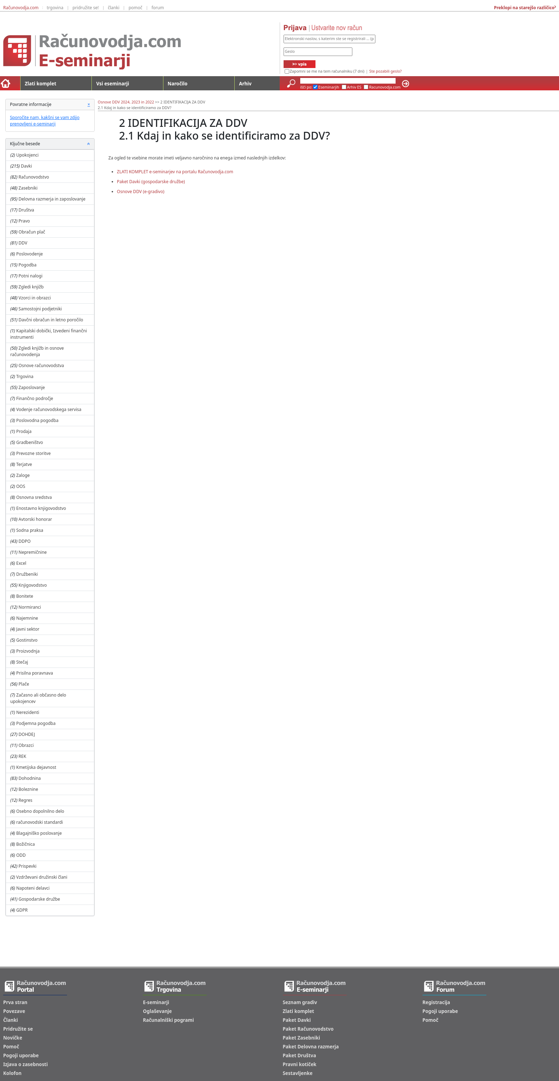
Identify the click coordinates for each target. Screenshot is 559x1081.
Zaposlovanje (31, 387)
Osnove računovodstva (41, 365)
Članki (10, 1020)
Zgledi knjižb (31, 287)
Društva (26, 210)
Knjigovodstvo (32, 585)
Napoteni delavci (33, 888)
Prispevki (27, 866)
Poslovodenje (29, 254)
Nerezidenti (27, 712)
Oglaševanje (157, 1011)
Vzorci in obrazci (34, 298)
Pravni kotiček (300, 1064)
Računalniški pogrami (168, 1020)
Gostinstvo (27, 640)
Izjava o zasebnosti (25, 1064)
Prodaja (24, 431)
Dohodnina (29, 778)
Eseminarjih (328, 87)
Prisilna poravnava (34, 673)
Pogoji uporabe (21, 1055)
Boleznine (28, 789)
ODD (21, 855)
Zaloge (23, 475)
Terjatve (24, 464)
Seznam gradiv (300, 1002)
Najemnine (27, 618)
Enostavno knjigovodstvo (41, 508)
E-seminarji (156, 1002)
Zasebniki (28, 188)
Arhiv (245, 83)
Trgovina (25, 376)
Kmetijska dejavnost (36, 767)
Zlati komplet (40, 83)
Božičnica (25, 844)
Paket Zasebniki (301, 1038)
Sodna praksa (29, 530)
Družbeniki (27, 574)
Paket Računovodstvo (308, 1029)
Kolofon (12, 1073)
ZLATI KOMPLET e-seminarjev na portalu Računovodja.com (175, 172)
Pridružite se (18, 1029)
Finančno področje (34, 398)
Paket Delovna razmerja (311, 1046)
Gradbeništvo (29, 442)
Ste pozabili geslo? (385, 71)
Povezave (14, 1011)
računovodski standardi (39, 822)
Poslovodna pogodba (37, 420)
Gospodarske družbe (39, 899)
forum (157, 8)
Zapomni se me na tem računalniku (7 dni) (327, 71)
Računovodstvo (33, 177)
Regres (25, 800)
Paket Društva (299, 1055)
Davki (26, 166)
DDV (22, 243)
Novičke (12, 1038)
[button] (88, 144)
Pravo (24, 221)
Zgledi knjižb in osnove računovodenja (37, 351)
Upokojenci (27, 155)
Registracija (436, 1002)
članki (113, 8)
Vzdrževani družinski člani (41, 877)
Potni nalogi (30, 276)
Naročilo (178, 83)
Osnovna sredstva (34, 497)
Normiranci (29, 607)
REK (22, 756)
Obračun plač (31, 232)
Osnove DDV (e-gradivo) (140, 191)
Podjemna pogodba (36, 723)
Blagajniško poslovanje (39, 833)
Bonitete (24, 596)
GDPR (22, 910)
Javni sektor (27, 629)
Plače (23, 684)
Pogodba (27, 265)
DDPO (24, 541)
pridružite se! (86, 8)
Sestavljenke (298, 1073)
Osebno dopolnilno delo (40, 811)
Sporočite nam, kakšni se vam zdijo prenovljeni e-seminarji (44, 120)
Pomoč (11, 1046)
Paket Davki (297, 1020)
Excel (21, 563)
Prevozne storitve (33, 453)
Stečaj (22, 662)
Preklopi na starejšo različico (523, 8)
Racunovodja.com (385, 87)
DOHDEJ (26, 734)
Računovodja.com (21, 8)
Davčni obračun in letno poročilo (50, 320)
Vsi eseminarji (112, 83)
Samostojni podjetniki (40, 309)
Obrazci (26, 745)
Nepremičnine (32, 552)
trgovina (55, 8)
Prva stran (15, 1002)
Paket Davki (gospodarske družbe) (151, 182)
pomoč (135, 8)
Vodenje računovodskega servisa (49, 409)
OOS (20, 486)
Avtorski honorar (35, 519)
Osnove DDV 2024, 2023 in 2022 (126, 102)
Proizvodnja (28, 651)
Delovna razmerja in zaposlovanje (51, 199)
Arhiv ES (354, 87)
